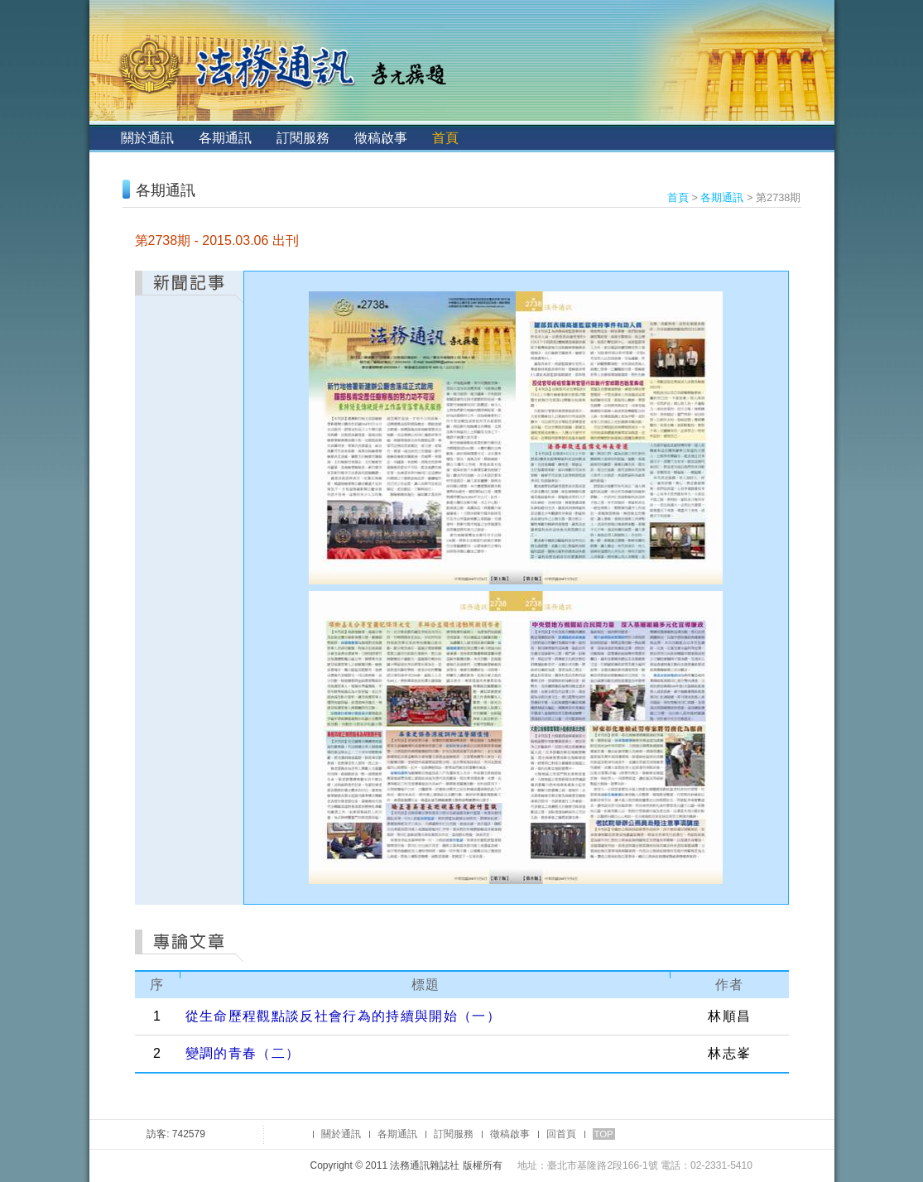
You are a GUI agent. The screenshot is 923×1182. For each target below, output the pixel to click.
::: (103, 138)
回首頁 (561, 1134)
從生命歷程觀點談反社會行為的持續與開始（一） (343, 1016)
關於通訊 (147, 138)
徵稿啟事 (380, 138)
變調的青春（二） (242, 1053)
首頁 (445, 138)
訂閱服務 (302, 138)
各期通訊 (225, 138)
